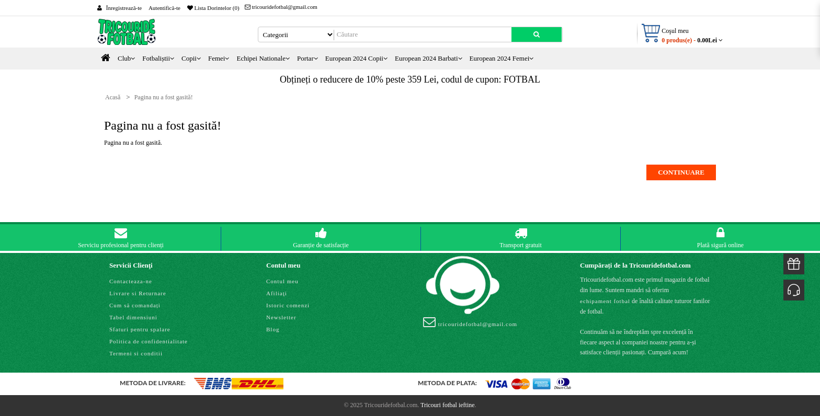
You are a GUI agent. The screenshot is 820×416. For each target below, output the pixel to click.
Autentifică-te (164, 8)
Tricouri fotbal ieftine (447, 405)
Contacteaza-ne (130, 281)
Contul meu (282, 281)
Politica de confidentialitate (148, 341)
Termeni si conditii (136, 353)
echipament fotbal (605, 301)
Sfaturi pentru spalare (139, 329)
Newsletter (281, 317)
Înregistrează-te (124, 8)
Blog (272, 329)
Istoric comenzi (288, 305)
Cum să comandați (135, 305)
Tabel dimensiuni (133, 317)
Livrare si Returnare (137, 293)
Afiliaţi (276, 293)
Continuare (681, 172)
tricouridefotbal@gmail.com (281, 7)
